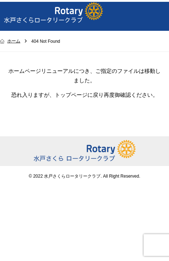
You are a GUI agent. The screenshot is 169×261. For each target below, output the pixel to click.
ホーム (13, 41)
